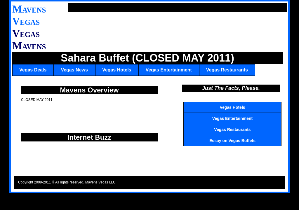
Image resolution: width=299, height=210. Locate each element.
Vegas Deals (32, 69)
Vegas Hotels (116, 69)
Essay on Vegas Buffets (232, 140)
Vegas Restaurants (227, 69)
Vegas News (74, 69)
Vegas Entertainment (169, 69)
